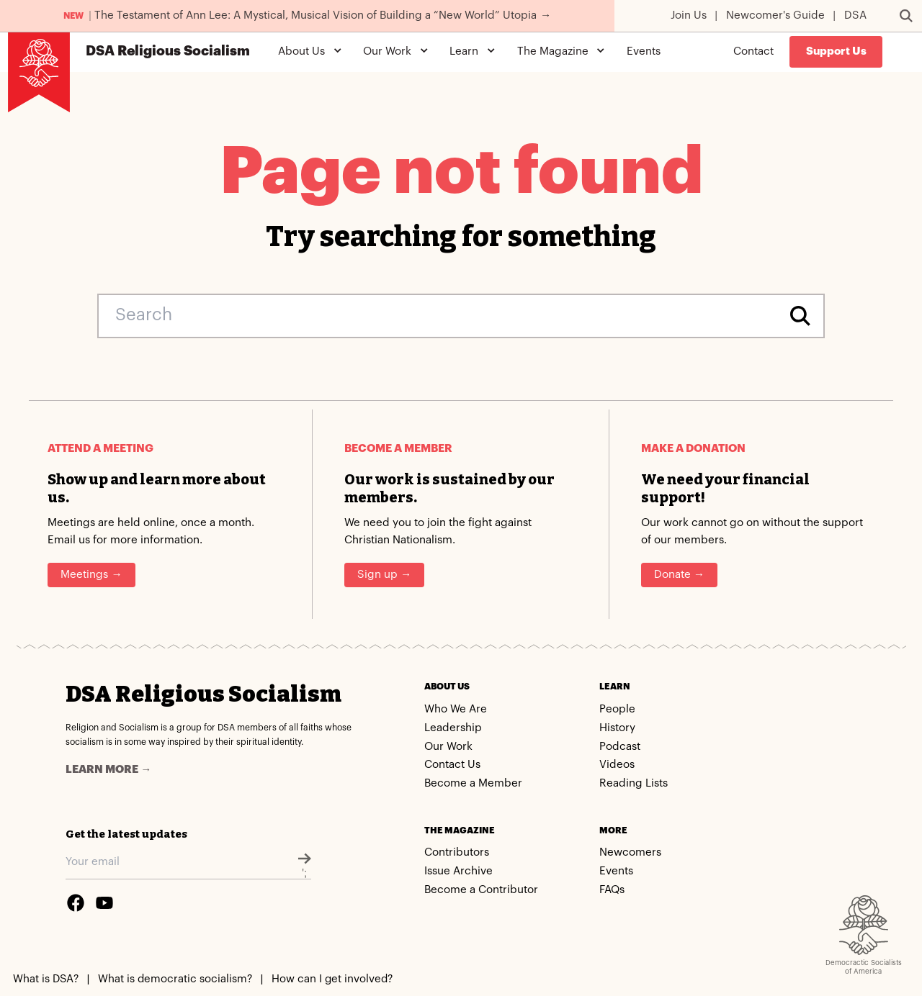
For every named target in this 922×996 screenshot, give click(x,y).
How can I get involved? (332, 979)
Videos (617, 764)
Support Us (836, 51)
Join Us (689, 15)
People (617, 709)
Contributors (456, 852)
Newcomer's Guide (775, 15)
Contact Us (452, 764)
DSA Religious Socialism (203, 694)
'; (304, 865)
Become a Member (473, 783)
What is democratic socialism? (175, 979)
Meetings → (91, 574)
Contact (753, 51)
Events (644, 51)
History (617, 728)
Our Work (448, 746)
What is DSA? (46, 979)
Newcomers (630, 852)
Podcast (619, 746)
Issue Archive (458, 871)
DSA (855, 15)
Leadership (453, 728)
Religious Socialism (168, 51)
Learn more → (108, 769)
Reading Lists (633, 783)
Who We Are (455, 709)
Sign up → (384, 574)
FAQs (612, 889)
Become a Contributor (481, 889)
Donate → (679, 574)
